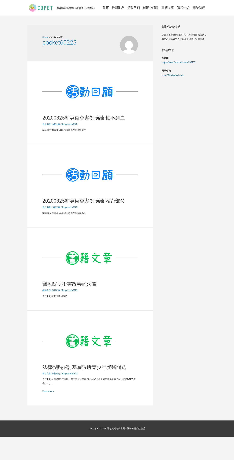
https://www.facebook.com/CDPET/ (180, 62)
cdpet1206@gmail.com (173, 75)
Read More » (48, 414)
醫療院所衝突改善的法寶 (75, 299)
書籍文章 (46, 305)
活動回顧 (56, 132)
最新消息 (46, 132)
